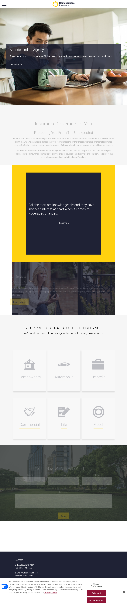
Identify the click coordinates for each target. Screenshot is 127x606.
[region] (63, 592)
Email (63, 476)
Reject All (96, 593)
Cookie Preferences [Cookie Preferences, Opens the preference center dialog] (96, 585)
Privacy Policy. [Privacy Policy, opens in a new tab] (50, 592)
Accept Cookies (96, 600)
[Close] (124, 592)
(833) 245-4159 (27, 565)
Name (30, 476)
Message (63, 493)
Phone (97, 476)
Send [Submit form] (63, 517)
